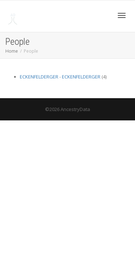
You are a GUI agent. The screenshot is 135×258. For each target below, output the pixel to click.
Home (11, 51)
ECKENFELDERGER (39, 76)
